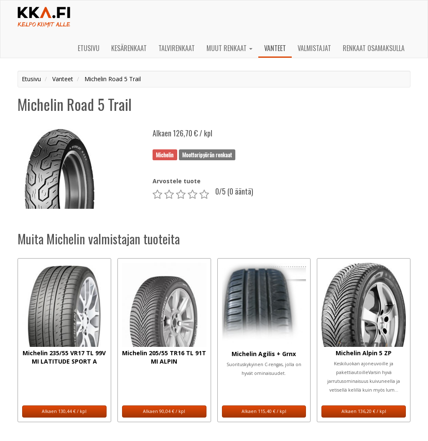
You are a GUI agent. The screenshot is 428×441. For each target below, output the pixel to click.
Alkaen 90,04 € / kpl (164, 411)
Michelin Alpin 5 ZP (364, 353)
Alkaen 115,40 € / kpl (264, 411)
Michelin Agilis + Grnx (264, 354)
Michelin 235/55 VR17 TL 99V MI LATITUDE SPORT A (64, 357)
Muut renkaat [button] (229, 48)
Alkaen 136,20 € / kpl (363, 411)
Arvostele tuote (177, 181)
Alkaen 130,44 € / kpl (64, 411)
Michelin (164, 154)
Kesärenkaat (129, 48)
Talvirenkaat (176, 48)
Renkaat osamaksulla (374, 48)
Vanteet (275, 48)
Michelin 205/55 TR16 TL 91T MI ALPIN (164, 357)
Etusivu (88, 48)
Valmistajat (314, 48)
